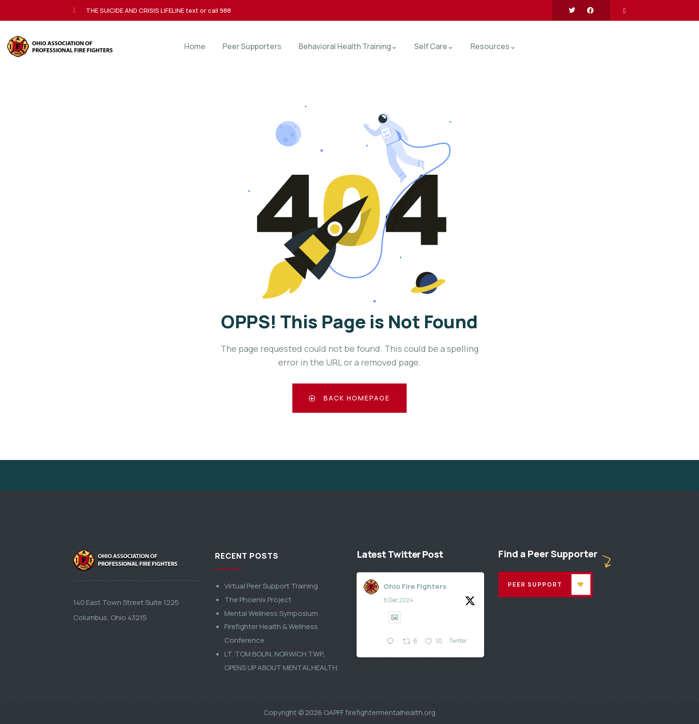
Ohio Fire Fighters (415, 673)
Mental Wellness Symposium (271, 700)
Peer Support (535, 671)
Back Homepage (350, 397)
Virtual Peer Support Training (271, 673)
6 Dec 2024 (398, 687)
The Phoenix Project (257, 686)
